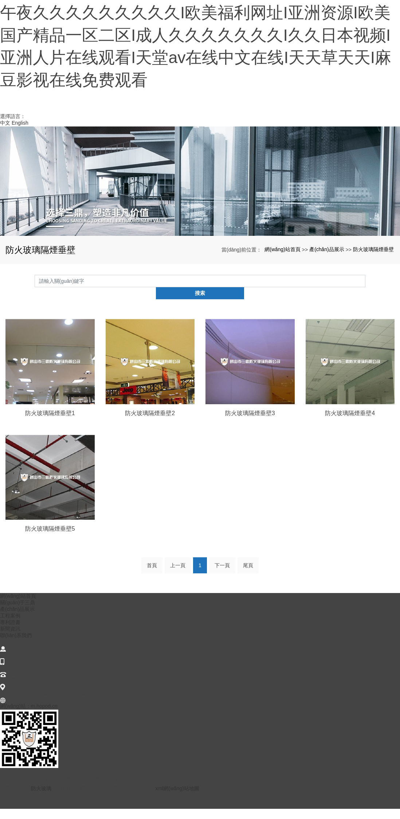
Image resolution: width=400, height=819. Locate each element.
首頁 (152, 575)
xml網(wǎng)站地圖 (177, 799)
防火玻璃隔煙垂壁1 (50, 423)
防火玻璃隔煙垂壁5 (50, 539)
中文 (5, 145)
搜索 (365, 303)
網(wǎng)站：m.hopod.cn (29, 716)
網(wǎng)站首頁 (282, 272)
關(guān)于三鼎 (17, 613)
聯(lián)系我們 (16, 645)
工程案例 (10, 626)
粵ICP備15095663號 (28, 807)
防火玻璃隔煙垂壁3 (250, 423)
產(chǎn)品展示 (326, 272)
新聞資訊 (10, 639)
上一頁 (177, 575)
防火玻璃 (41, 799)
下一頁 (222, 575)
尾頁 (248, 575)
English (20, 145)
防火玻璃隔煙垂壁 (373, 272)
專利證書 (10, 632)
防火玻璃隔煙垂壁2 (150, 423)
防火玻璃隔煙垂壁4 (350, 423)
